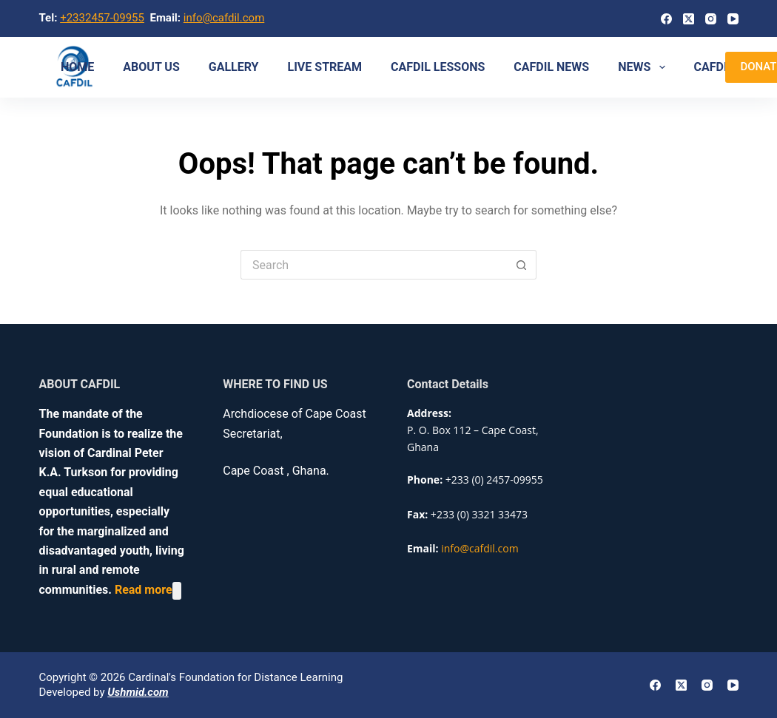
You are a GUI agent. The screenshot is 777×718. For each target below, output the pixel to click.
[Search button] (521, 265)
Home (77, 67)
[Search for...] (373, 265)
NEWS (644, 67)
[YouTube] (733, 18)
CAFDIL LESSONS (438, 67)
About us (151, 67)
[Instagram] (710, 18)
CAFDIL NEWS (551, 67)
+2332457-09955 (102, 17)
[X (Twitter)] (688, 18)
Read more (143, 590)
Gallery (234, 67)
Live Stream (325, 67)
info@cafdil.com (224, 17)
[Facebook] (666, 18)
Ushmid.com (137, 692)
